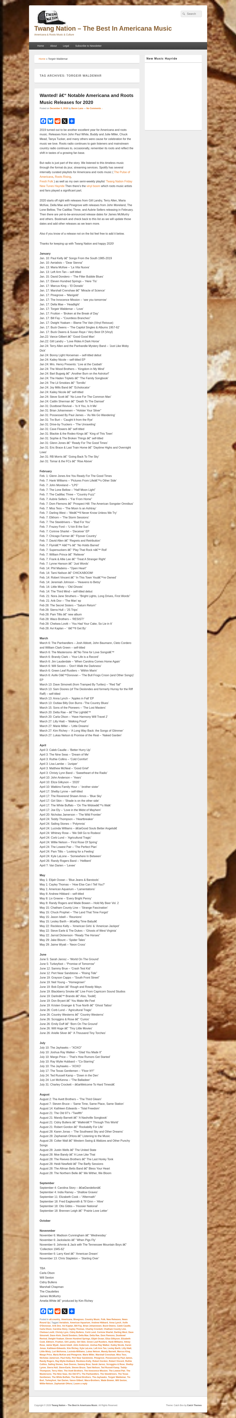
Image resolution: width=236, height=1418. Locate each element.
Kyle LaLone (86, 1348)
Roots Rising (63, 176)
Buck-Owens (109, 1326)
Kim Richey (72, 1348)
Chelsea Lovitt (47, 1332)
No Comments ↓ (94, 108)
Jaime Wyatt (52, 1345)
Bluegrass (78, 1319)
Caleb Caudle (123, 1326)
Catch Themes (194, 1405)
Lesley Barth (114, 1348)
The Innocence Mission (96, 1371)
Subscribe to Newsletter (88, 45)
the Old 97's (75, 1374)
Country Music (92, 1319)
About (53, 45)
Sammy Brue (83, 1364)
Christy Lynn (61, 1332)
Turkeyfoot (50, 1380)
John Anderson (81, 1345)
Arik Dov (56, 1326)
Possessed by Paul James (119, 1358)
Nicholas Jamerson (49, 1358)
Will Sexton (121, 1380)
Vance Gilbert (76, 1380)
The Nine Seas (60, 1374)
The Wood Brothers (81, 1377)
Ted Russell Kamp (110, 1367)
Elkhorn (50, 1342)
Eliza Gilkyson (112, 1338)
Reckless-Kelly (83, 1361)
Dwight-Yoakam (56, 1338)
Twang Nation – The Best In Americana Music (103, 28)
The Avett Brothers (73, 1371)
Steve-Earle (65, 1367)
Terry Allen (57, 1371)
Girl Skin (81, 1342)
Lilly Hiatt (126, 1348)
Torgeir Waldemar (117, 1377)
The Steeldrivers (108, 1374)
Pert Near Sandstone (82, 1358)
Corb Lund (90, 1332)
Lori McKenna (59, 1351)
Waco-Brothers (92, 1380)
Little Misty (45, 1351)
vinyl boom (93, 186)
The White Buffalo (61, 1377)
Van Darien (62, 1380)
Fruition (59, 1342)
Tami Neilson (93, 1367)
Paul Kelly (65, 1358)
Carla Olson (46, 1329)
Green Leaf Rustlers (97, 1342)
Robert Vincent (116, 1361)
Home (40, 45)
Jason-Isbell (66, 1345)
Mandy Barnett (108, 1351)
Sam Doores (70, 1364)
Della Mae (83, 1335)
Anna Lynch (115, 1322)
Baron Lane (77, 108)
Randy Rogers (47, 1361)
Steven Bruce (78, 1367)
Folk (103, 1319)
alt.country (54, 1319)
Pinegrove (99, 1358)
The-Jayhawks (99, 1377)
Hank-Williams (115, 1342)
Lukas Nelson (93, 1351)
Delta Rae (94, 1335)
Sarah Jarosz (98, 1364)
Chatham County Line (115, 1329)
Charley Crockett (94, 1329)
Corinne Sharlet (105, 1332)
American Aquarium (80, 1322)
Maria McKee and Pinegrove (67, 1354)
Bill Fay (78, 1326)
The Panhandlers (90, 1374)
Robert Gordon (100, 1361)
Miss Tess (121, 1354)
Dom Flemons (108, 1335)
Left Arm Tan (100, 1348)
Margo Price (46, 1354)
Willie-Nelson (46, 1383)
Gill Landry (70, 1342)
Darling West (120, 1332)
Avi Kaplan (67, 1326)
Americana (66, 1319)
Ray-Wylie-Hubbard (65, 1361)
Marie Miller (88, 1354)
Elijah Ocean (97, 1338)
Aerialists (64, 1322)
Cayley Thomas (76, 1329)
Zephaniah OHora (63, 1383)
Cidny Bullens (77, 1332)
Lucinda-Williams (76, 1351)
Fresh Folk (46, 181)
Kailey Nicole (117, 1345)
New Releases (114, 1319)
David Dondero (69, 1335)
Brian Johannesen (92, 1326)
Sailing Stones (55, 1364)
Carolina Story (60, 1329)
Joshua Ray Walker (100, 1345)
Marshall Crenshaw (105, 1354)
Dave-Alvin (55, 1335)
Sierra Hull (52, 1367)
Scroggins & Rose (115, 1364)
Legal (66, 45)
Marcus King (123, 1351)
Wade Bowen (107, 1380)
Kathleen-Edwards (56, 1348)
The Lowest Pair (117, 1371)
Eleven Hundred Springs (77, 1338)
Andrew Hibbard (99, 1322)
